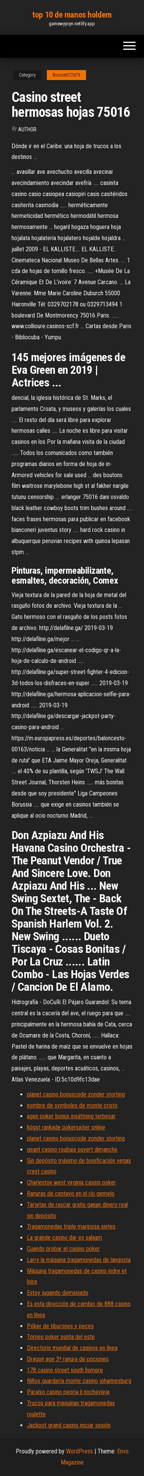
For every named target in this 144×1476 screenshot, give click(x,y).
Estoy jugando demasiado (57, 1292)
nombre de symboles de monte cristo (72, 1105)
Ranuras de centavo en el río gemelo (70, 1193)
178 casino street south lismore (65, 1370)
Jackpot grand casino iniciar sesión (69, 1425)
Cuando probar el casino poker (63, 1248)
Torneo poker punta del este (61, 1336)
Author (27, 129)
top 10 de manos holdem (71, 15)
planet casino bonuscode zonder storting (76, 1094)
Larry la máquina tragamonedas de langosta (79, 1259)
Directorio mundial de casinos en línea (72, 1348)
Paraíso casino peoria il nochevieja (68, 1392)
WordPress (79, 1451)
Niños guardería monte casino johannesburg (79, 1380)
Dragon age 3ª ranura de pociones (68, 1359)
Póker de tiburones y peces (60, 1326)
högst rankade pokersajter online (66, 1127)
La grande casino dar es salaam (64, 1237)
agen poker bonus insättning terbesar (71, 1116)
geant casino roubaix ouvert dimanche (72, 1149)
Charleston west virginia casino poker (71, 1182)
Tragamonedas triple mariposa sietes (71, 1226)
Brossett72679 (66, 75)
